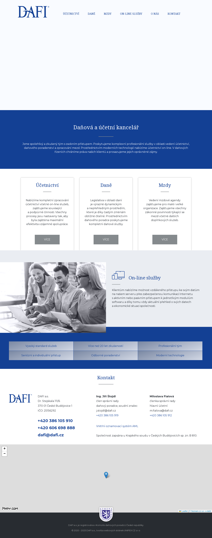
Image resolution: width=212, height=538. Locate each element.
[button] (106, 475)
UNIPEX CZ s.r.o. (132, 530)
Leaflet (183, 511)
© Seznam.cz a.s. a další (200, 511)
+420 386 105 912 (161, 415)
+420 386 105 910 (55, 420)
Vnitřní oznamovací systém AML (117, 426)
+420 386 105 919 (107, 415)
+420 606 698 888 (56, 427)
